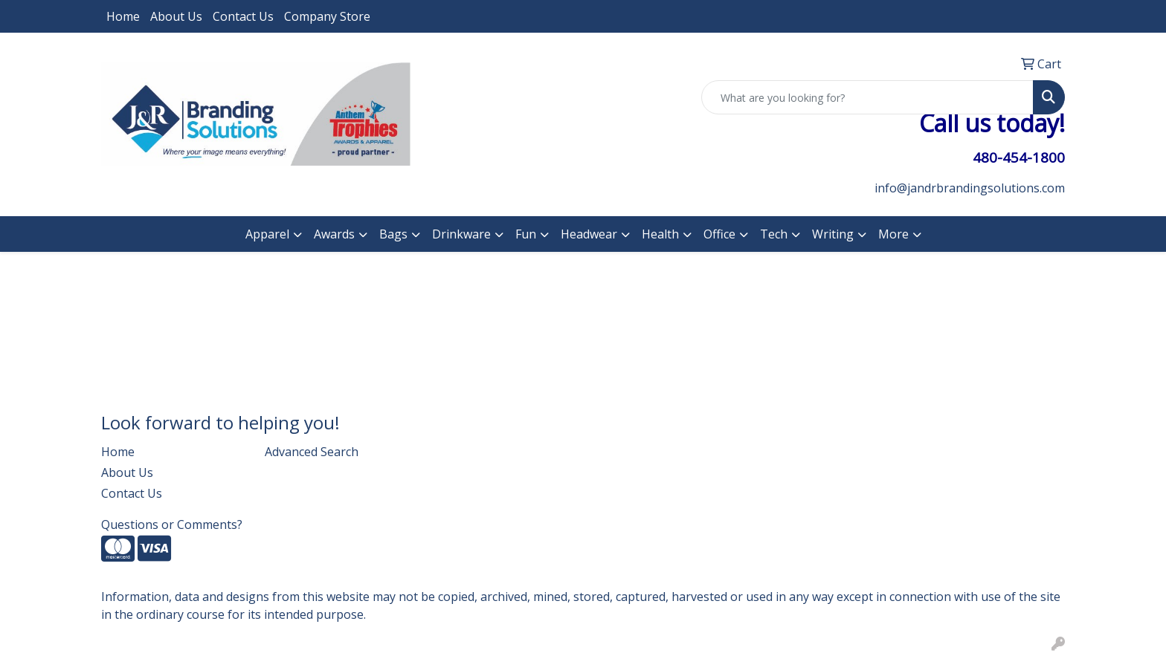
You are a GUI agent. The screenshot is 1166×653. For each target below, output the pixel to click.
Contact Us (243, 16)
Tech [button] (773, 234)
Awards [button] (334, 234)
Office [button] (719, 234)
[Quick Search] (867, 97)
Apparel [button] (267, 234)
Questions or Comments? (171, 524)
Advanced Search (311, 452)
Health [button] (660, 234)
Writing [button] (833, 234)
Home (123, 16)
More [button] (893, 234)
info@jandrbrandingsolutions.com (969, 188)
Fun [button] (525, 234)
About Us (176, 16)
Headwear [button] (589, 234)
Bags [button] (393, 234)
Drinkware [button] (461, 234)
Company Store (327, 16)
